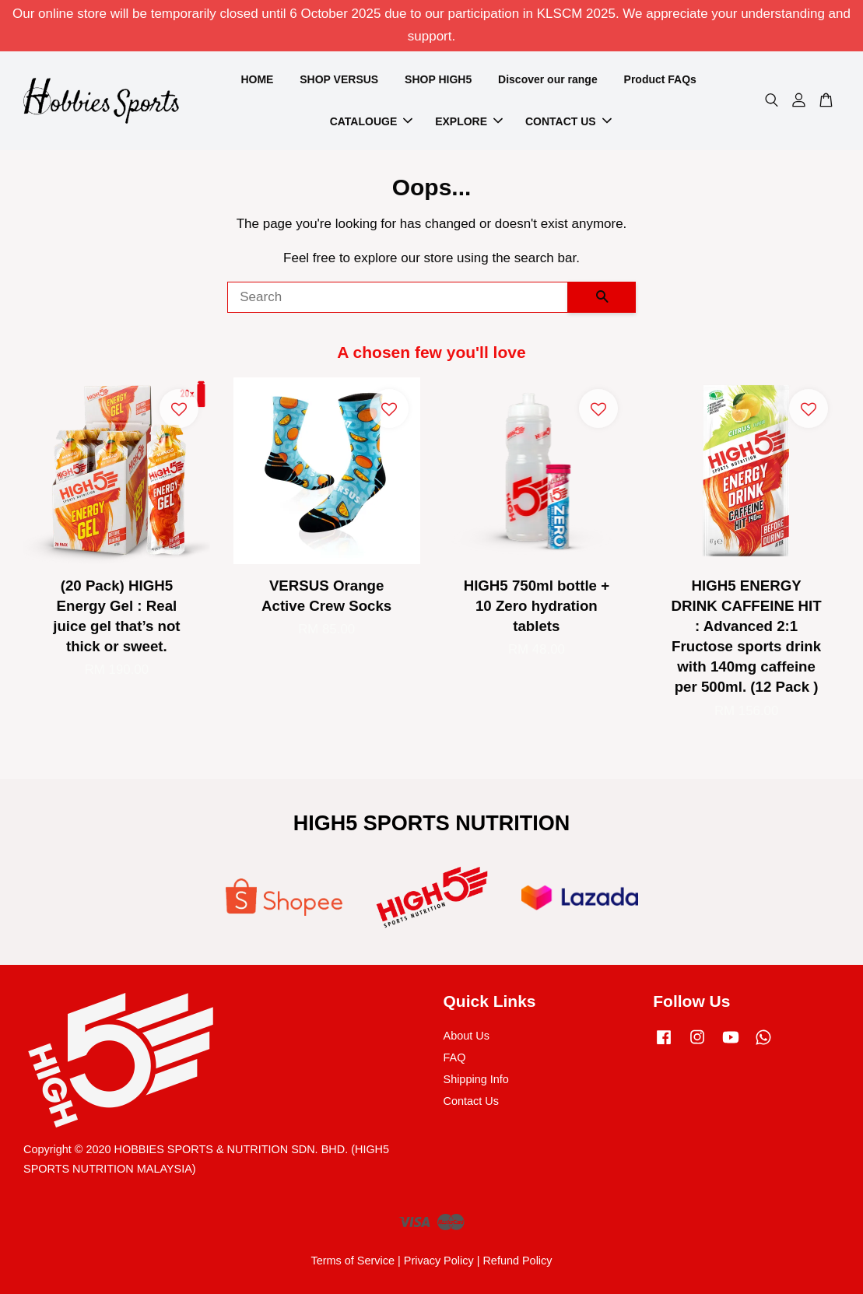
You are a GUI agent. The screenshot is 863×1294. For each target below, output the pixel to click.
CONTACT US (568, 121)
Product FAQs (660, 79)
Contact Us (471, 1101)
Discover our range (548, 79)
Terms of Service (352, 1260)
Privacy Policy (439, 1260)
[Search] (397, 297)
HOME (256, 79)
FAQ (455, 1057)
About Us (466, 1035)
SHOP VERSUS (339, 79)
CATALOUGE (371, 121)
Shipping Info (476, 1079)
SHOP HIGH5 (438, 79)
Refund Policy (517, 1260)
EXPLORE (469, 121)
